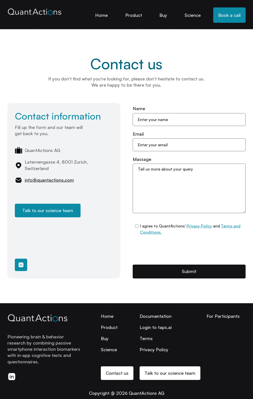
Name (139, 108)
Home (101, 15)
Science (193, 15)
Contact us (117, 373)
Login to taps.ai (156, 327)
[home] (34, 10)
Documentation (155, 316)
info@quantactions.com (49, 180)
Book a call (229, 15)
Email (138, 134)
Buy (163, 15)
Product (133, 15)
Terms (146, 338)
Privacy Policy (199, 226)
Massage (142, 159)
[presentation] (170, 250)
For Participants (223, 316)
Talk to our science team (47, 210)
